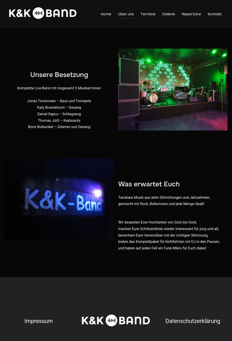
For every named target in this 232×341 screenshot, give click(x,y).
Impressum (39, 321)
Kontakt (215, 14)
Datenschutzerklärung (193, 321)
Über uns (126, 14)
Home (106, 14)
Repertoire (191, 14)
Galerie (168, 14)
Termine (148, 14)
